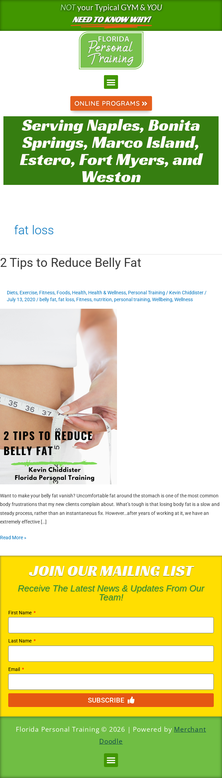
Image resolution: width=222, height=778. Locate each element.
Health (79, 292)
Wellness (183, 299)
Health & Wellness (107, 292)
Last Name (20, 641)
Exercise (28, 292)
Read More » (13, 536)
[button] (111, 82)
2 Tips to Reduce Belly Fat (70, 262)
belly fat (47, 299)
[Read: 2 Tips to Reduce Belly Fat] (58, 396)
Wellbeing (162, 299)
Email (14, 669)
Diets (12, 292)
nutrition (103, 299)
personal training (132, 299)
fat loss (66, 299)
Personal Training (146, 292)
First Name (20, 612)
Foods (63, 292)
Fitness (47, 292)
